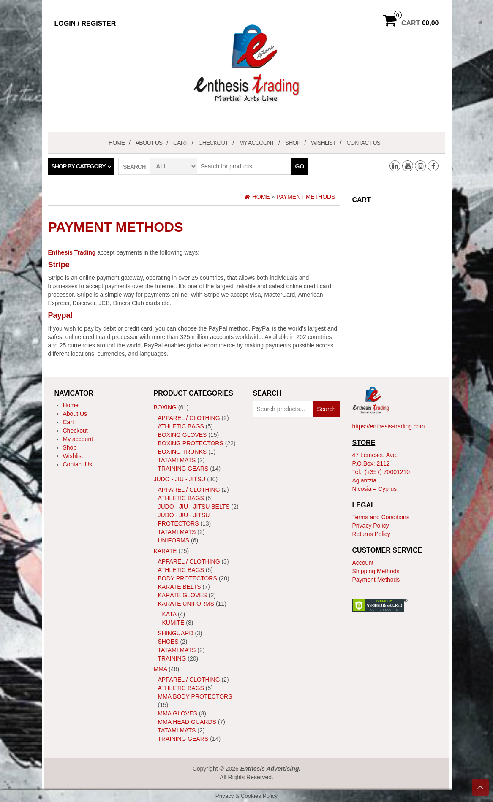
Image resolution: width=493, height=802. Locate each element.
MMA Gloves (177, 713)
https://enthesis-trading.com (388, 426)
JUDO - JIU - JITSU (180, 479)
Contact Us (363, 142)
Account (363, 562)
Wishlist (323, 142)
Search (326, 409)
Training (172, 658)
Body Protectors (187, 578)
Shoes (168, 641)
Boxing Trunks (182, 451)
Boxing (165, 407)
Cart (180, 142)
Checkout (214, 142)
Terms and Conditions (380, 517)
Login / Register (85, 23)
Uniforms (174, 540)
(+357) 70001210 (387, 472)
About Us (149, 142)
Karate (165, 550)
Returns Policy (371, 534)
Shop (292, 142)
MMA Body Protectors (195, 696)
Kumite (173, 622)
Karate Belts (179, 586)
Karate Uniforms (186, 603)
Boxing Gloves (182, 434)
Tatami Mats (177, 460)
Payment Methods (376, 579)
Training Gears (183, 468)
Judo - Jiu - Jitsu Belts (194, 506)
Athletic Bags (181, 426)
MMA (160, 669)
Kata (169, 614)
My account (256, 142)
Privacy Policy (370, 525)
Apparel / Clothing (189, 418)
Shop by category (79, 166)
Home (117, 142)
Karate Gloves (182, 595)
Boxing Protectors (190, 443)
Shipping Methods (376, 571)
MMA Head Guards (187, 721)
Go (299, 166)
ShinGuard (175, 633)
